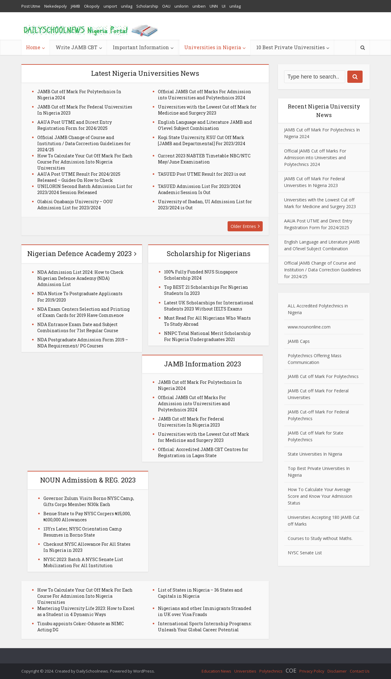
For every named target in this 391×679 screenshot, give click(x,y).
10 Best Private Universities (290, 47)
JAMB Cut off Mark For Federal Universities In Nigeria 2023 (191, 422)
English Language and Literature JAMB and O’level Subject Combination (205, 125)
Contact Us (360, 671)
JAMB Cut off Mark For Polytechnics (323, 376)
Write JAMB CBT (76, 47)
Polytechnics (271, 671)
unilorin (181, 6)
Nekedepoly (55, 6)
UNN (214, 6)
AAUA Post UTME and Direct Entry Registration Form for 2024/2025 (74, 125)
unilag (126, 6)
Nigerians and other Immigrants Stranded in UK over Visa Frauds (204, 611)
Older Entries (243, 226)
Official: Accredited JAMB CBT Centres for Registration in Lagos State (203, 452)
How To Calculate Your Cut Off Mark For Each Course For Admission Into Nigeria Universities (85, 162)
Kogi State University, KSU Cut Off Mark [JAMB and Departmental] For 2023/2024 (201, 140)
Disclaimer (337, 671)
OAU (166, 6)
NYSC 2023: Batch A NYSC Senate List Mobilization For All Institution (83, 562)
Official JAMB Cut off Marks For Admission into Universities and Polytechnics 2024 (204, 95)
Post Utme (30, 6)
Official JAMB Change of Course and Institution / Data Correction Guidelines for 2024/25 (84, 143)
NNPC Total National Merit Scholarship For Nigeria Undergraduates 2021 (207, 336)
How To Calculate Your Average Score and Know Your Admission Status (320, 496)
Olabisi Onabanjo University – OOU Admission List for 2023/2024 (75, 205)
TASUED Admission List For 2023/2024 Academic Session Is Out (199, 189)
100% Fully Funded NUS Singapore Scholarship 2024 (201, 275)
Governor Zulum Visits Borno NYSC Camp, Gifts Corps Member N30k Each (88, 501)
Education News (216, 671)
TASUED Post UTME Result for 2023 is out (202, 174)
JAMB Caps (299, 341)
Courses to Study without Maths (320, 538)
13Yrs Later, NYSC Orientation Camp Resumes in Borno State (82, 532)
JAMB (75, 6)
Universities (245, 671)
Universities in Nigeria (212, 47)
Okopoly (92, 6)
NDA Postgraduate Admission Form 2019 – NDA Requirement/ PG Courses (82, 343)
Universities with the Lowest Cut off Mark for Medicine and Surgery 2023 (207, 110)
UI (223, 6)
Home (33, 47)
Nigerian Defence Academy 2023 (79, 253)
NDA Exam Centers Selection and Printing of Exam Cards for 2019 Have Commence (83, 312)
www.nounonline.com (309, 327)
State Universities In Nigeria (315, 454)
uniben (199, 6)
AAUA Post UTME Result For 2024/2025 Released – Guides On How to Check (78, 177)
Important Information (141, 47)
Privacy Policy (311, 671)
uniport (110, 6)
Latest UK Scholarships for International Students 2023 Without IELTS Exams (209, 306)
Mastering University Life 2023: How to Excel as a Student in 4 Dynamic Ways (86, 611)
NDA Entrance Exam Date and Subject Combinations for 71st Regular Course (77, 327)
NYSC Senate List (305, 553)
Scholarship (147, 6)
